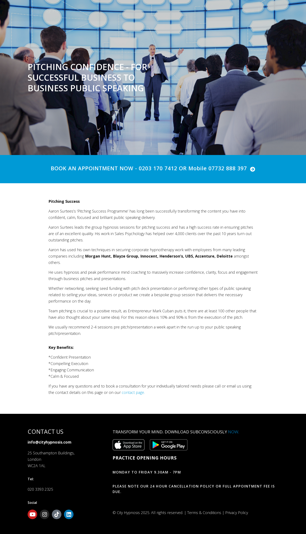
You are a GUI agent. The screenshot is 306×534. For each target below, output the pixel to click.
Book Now (243, 10)
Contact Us (210, 10)
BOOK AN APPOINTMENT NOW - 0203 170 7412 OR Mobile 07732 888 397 (149, 168)
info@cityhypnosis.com (49, 442)
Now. (233, 432)
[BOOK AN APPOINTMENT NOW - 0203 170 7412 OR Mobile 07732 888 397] (252, 169)
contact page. (133, 392)
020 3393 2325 (40, 489)
